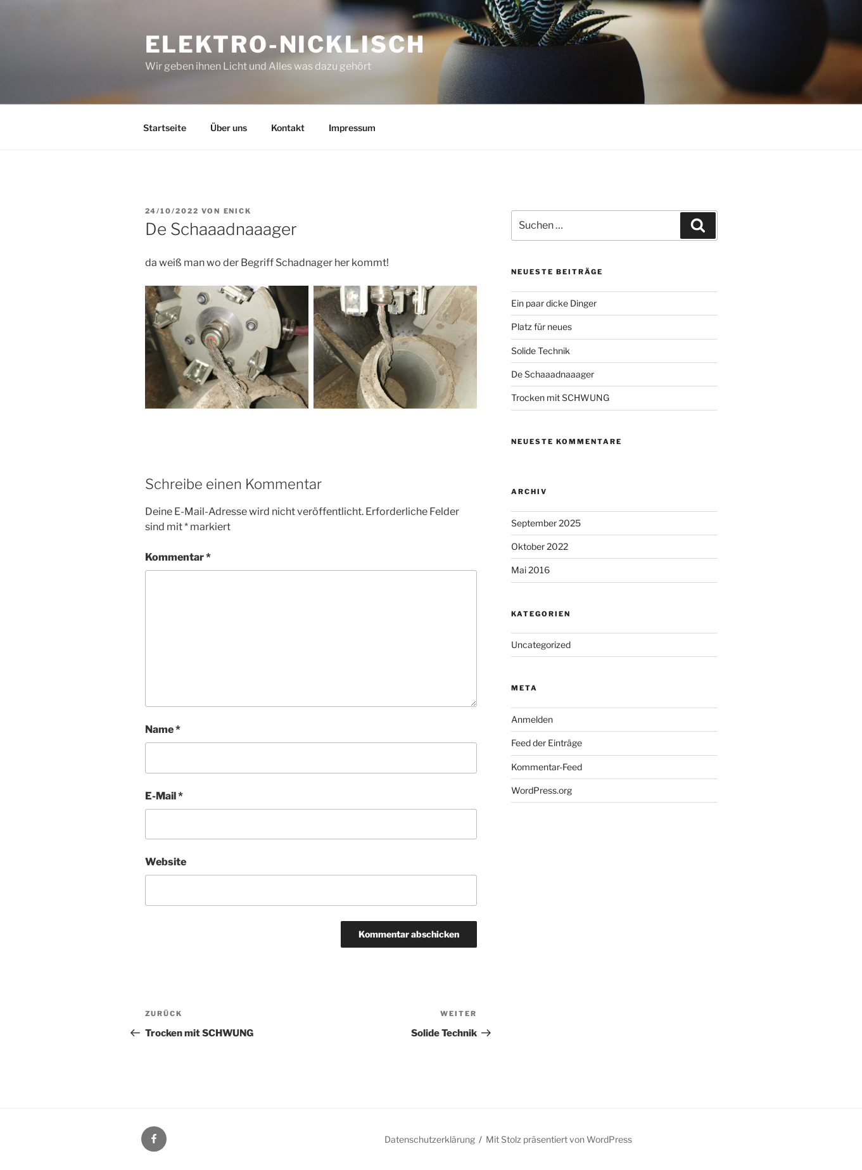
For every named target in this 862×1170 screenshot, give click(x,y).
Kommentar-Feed (546, 766)
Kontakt (288, 127)
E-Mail (164, 796)
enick (238, 211)
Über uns (228, 127)
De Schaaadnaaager (552, 374)
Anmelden (532, 719)
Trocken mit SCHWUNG (560, 397)
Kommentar (178, 557)
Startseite (164, 127)
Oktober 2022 (539, 546)
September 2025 (546, 523)
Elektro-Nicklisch (285, 44)
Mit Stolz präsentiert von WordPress (559, 1139)
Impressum (352, 127)
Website (165, 862)
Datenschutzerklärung (429, 1139)
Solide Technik (540, 350)
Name (163, 729)
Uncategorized (541, 644)
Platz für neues (541, 326)
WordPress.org (541, 790)
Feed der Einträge (546, 742)
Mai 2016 (530, 569)
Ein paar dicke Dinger (554, 303)
